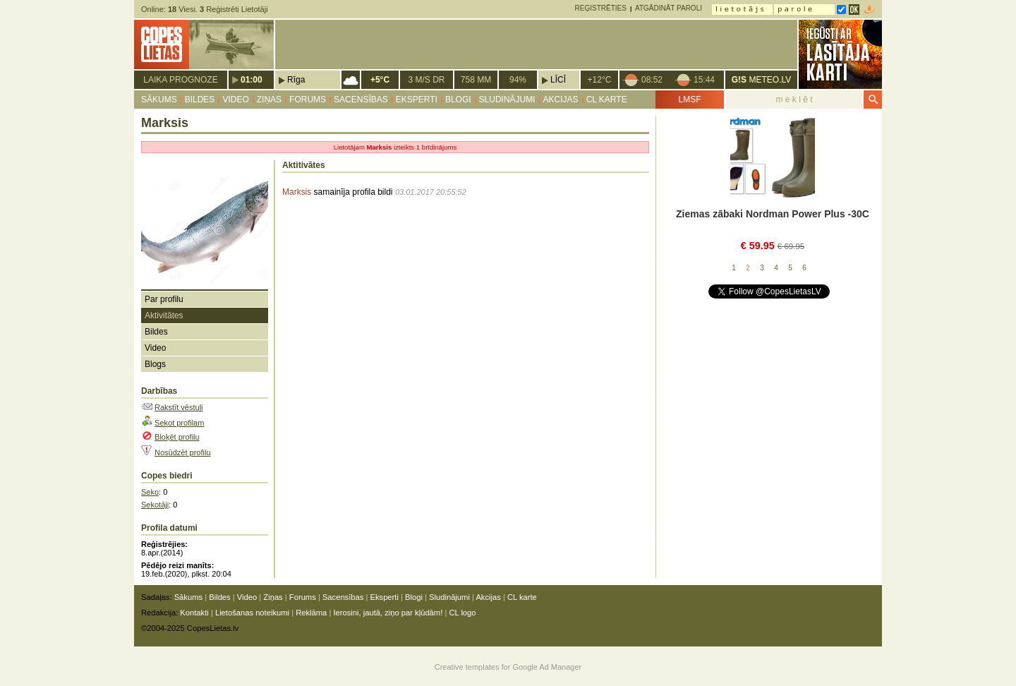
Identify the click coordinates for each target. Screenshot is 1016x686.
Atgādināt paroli (668, 8)
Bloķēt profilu (177, 437)
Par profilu (164, 299)
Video (235, 99)
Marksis (296, 192)
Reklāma (311, 612)
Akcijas (561, 99)
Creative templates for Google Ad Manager (508, 667)
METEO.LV (761, 80)
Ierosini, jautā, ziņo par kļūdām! (387, 612)
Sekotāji (155, 504)
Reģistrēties (601, 8)
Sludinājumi (507, 99)
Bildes (200, 99)
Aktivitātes (164, 315)
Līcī (558, 80)
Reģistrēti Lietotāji (234, 9)
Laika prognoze (180, 80)
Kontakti (194, 612)
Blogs (155, 364)
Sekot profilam (179, 423)
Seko (150, 492)
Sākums (159, 99)
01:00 (251, 80)
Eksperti (416, 99)
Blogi (458, 99)
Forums (307, 99)
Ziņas (269, 99)
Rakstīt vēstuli (178, 407)
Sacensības (361, 99)
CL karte (606, 99)
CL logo (462, 612)
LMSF (689, 99)
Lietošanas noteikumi (252, 612)
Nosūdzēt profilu (183, 452)
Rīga (296, 80)
